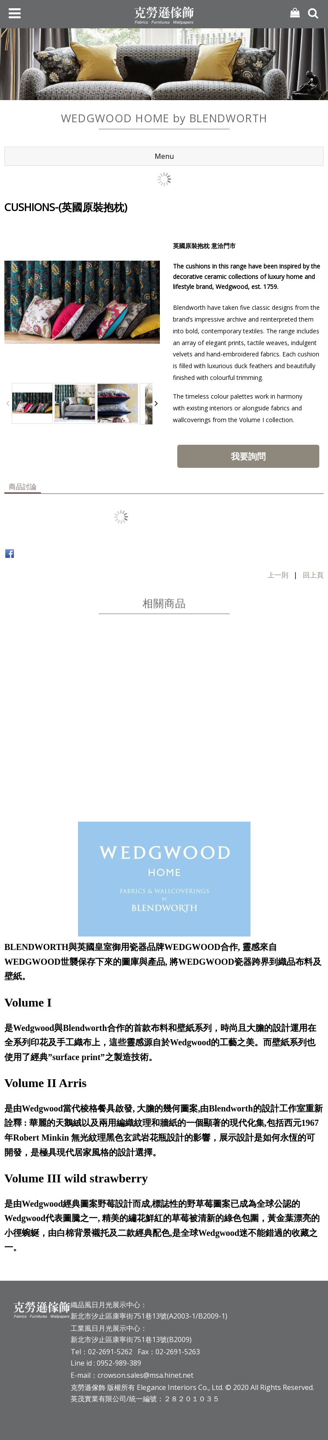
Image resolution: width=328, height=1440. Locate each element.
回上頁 (313, 575)
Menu (164, 156)
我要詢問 (248, 456)
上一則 (277, 575)
